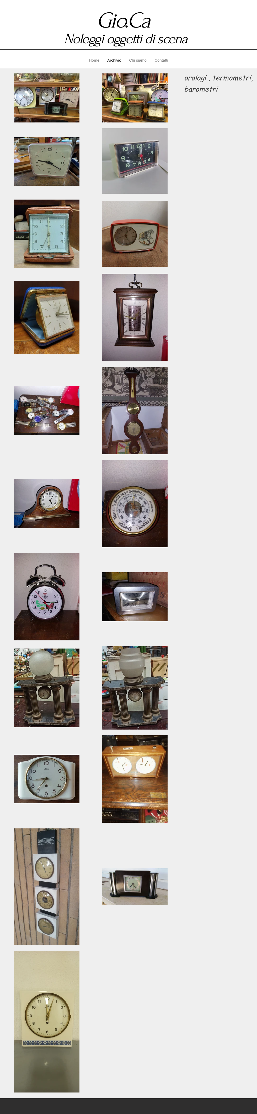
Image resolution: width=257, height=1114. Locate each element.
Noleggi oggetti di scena (125, 39)
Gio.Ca (126, 20)
